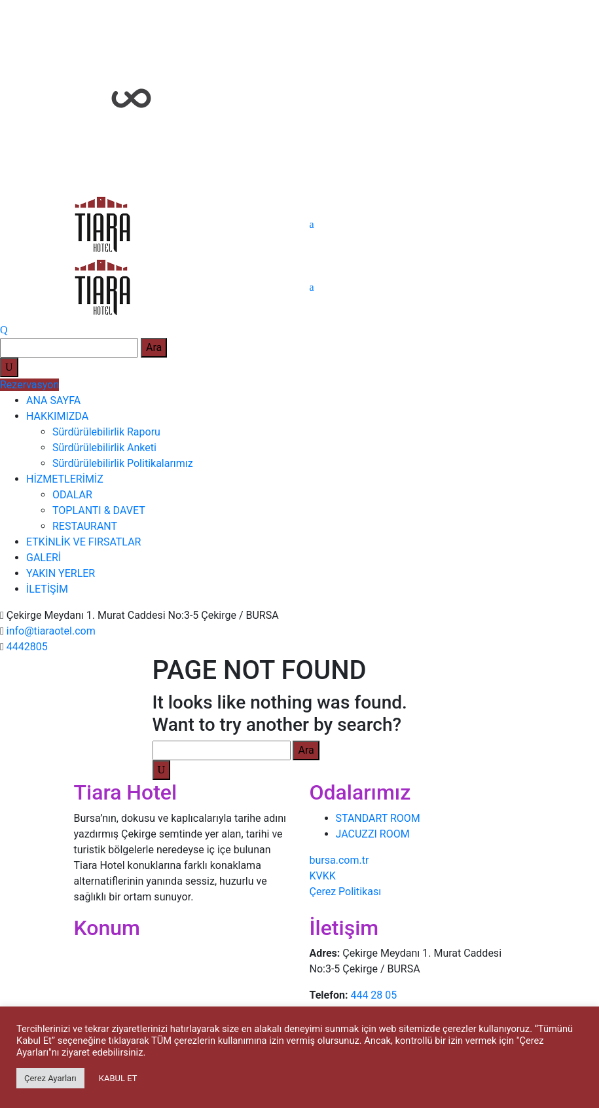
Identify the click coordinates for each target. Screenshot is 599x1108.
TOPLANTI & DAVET (98, 510)
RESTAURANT (84, 526)
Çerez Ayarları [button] (50, 1078)
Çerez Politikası (346, 891)
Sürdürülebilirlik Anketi (104, 447)
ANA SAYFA (53, 400)
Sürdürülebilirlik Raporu (106, 432)
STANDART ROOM (378, 818)
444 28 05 (373, 995)
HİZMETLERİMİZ (64, 479)
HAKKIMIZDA (57, 416)
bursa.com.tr (339, 860)
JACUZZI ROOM (373, 834)
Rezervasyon (29, 385)
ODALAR (72, 495)
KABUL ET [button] (118, 1078)
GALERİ (43, 557)
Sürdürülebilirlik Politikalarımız (122, 463)
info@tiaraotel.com (51, 631)
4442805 (27, 646)
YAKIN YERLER (60, 573)
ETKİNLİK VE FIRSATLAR (83, 542)
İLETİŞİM (47, 589)
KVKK (323, 876)
